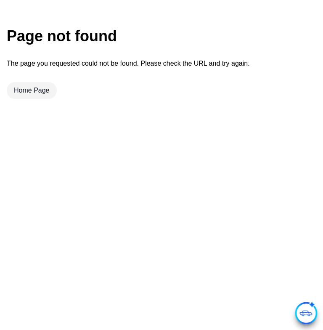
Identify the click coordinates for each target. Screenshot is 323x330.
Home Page (32, 90)
